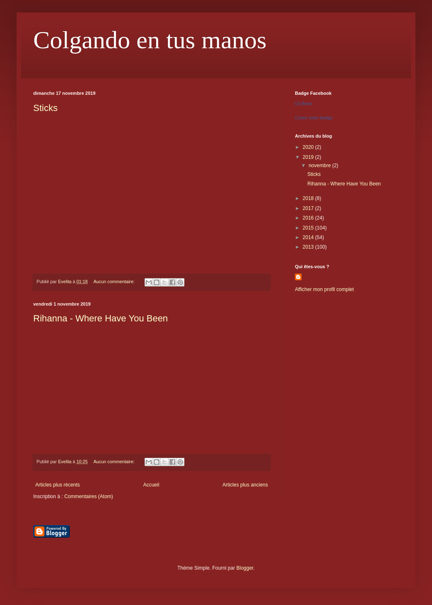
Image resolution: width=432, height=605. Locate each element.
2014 (309, 237)
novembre (320, 165)
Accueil (151, 485)
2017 (309, 208)
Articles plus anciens (245, 485)
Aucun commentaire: (114, 281)
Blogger (244, 568)
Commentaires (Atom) (88, 496)
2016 (309, 218)
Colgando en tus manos (150, 40)
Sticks (45, 108)
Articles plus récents (57, 485)
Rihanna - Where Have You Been (100, 318)
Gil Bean (303, 103)
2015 (309, 228)
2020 (309, 147)
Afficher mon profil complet (324, 289)
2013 (309, 247)
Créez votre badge (314, 117)
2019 (309, 157)
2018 (309, 198)
